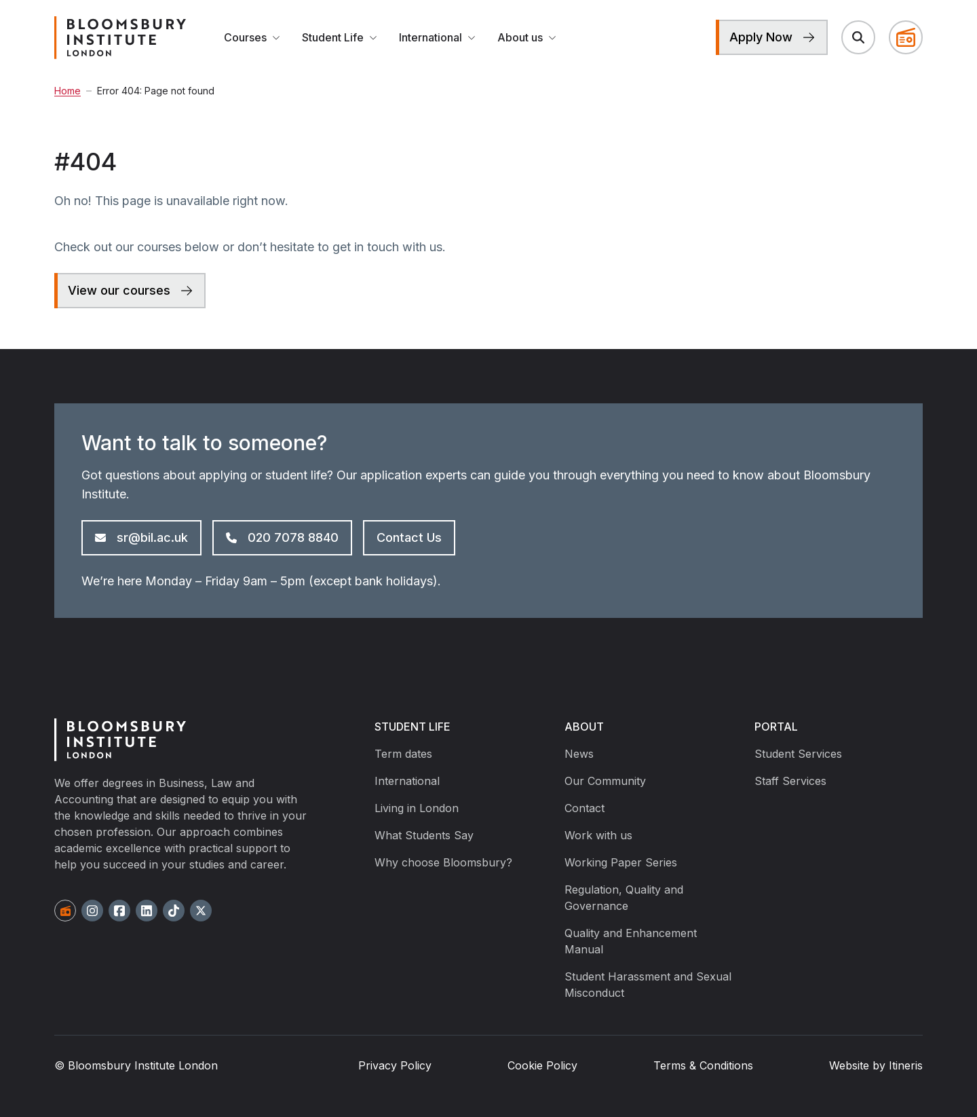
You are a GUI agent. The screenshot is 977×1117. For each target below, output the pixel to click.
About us (526, 37)
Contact (584, 808)
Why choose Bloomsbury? (443, 862)
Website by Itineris (876, 1065)
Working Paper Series (620, 862)
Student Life (339, 37)
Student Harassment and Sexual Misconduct (647, 985)
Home (67, 90)
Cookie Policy (542, 1065)
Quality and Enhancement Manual (630, 941)
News (579, 754)
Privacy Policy (395, 1065)
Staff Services (790, 781)
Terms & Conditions (703, 1065)
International (437, 37)
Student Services (798, 754)
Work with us (598, 835)
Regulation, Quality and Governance (623, 898)
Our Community (605, 781)
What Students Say (424, 835)
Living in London (417, 808)
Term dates (403, 754)
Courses (252, 37)
